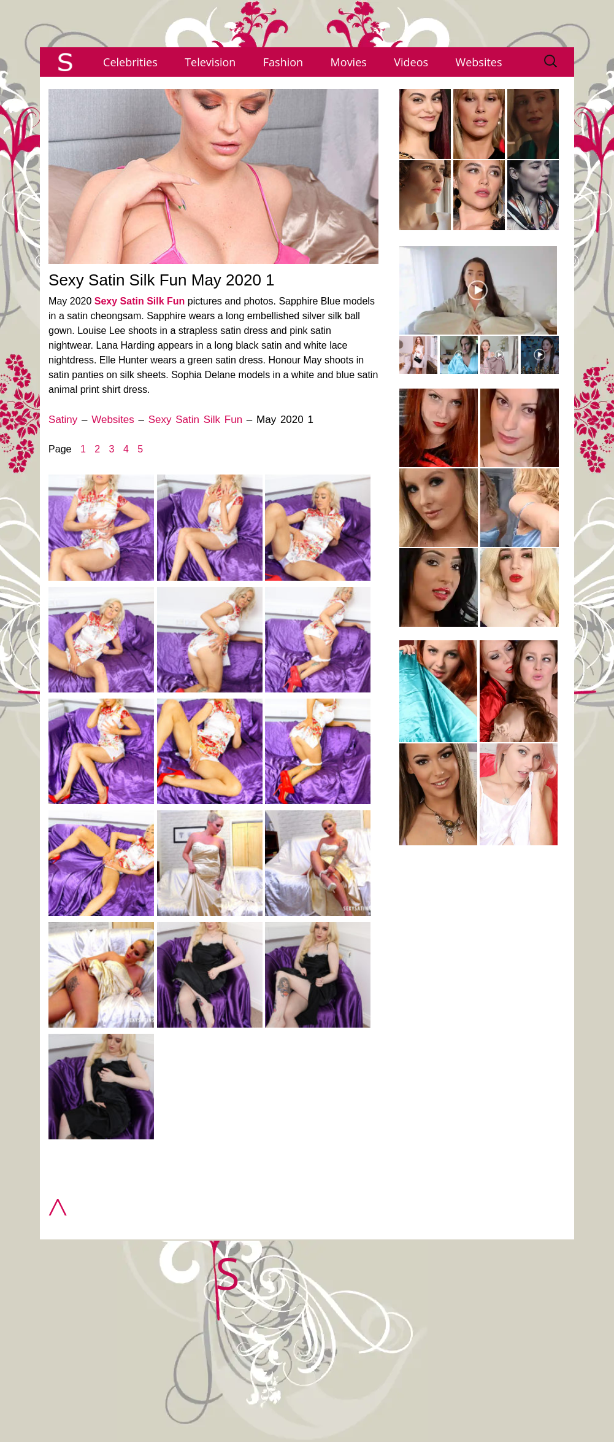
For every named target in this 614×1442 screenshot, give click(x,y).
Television (210, 62)
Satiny (62, 419)
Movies (349, 62)
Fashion (283, 62)
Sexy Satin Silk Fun (139, 301)
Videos (411, 62)
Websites (479, 62)
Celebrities (130, 62)
